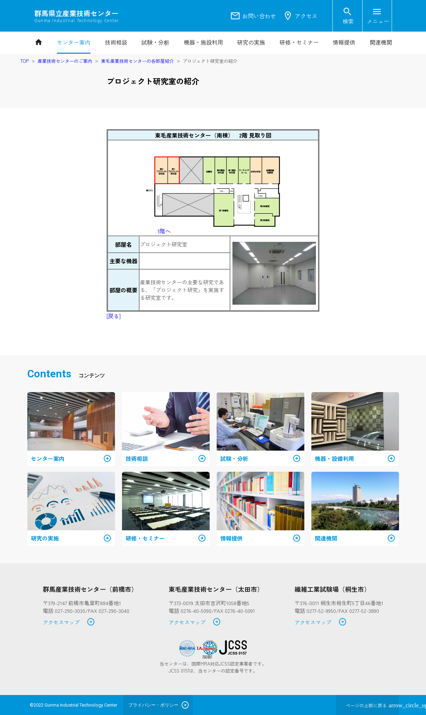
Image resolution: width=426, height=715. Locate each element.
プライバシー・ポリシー (153, 705)
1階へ (164, 231)
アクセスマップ (69, 622)
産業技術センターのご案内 (65, 61)
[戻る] (114, 316)
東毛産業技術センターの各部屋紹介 (137, 61)
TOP (24, 61)
